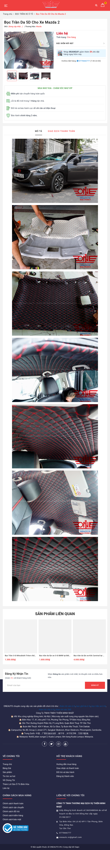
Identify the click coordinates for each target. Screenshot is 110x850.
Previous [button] (4, 76)
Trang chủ (7, 764)
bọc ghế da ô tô (83, 706)
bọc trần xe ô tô (99, 706)
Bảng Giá (7, 768)
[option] (29, 50)
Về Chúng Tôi (9, 780)
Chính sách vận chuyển (13, 807)
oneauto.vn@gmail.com (70, 837)
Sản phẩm (7, 772)
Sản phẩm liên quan (55, 614)
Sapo (77, 847)
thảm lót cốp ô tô (47, 709)
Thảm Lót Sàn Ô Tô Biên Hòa (16, 784)
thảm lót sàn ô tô (67, 706)
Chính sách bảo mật (12, 819)
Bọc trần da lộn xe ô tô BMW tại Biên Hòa (56, 655)
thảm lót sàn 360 (63, 709)
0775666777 (83, 61)
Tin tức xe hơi (9, 776)
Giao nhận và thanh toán (67, 768)
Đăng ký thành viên (65, 776)
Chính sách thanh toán (13, 803)
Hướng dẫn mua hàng (66, 764)
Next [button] (53, 76)
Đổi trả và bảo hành (65, 772)
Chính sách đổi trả (11, 811)
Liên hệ (6, 788)
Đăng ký (95, 685)
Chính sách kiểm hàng (13, 815)
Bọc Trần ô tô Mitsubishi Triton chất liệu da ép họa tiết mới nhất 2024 (34, 655)
